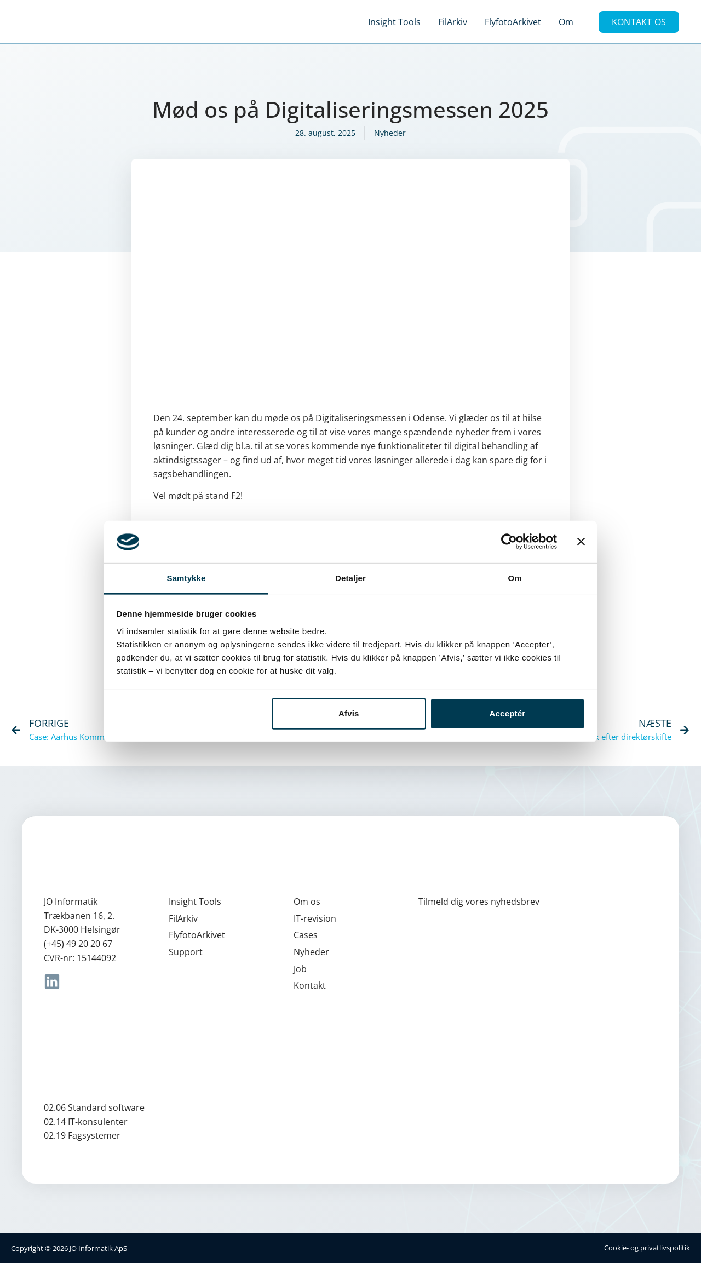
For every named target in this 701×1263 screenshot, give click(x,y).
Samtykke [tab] (186, 578)
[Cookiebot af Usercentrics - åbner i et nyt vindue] (509, 541)
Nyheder (390, 133)
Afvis (348, 713)
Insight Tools (394, 22)
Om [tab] (514, 578)
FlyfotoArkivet (513, 22)
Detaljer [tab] (350, 578)
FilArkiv (452, 22)
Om (566, 22)
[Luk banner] (581, 542)
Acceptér (508, 713)
